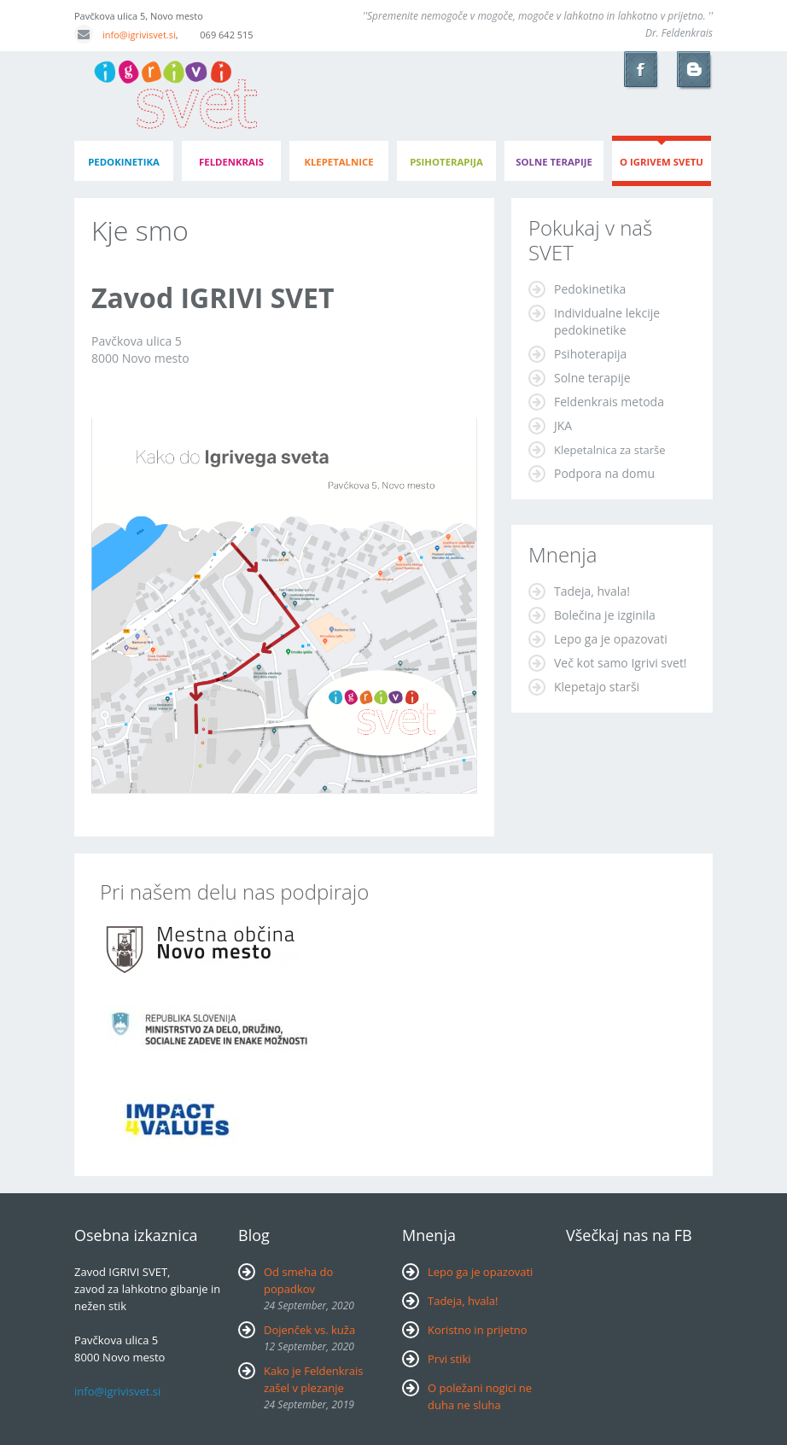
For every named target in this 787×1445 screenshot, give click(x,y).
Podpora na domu (604, 473)
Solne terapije (554, 161)
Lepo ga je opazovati (610, 639)
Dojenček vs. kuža (309, 1329)
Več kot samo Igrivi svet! (620, 663)
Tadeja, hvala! (592, 591)
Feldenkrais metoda (609, 401)
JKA (563, 425)
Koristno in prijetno (478, 1329)
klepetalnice (338, 161)
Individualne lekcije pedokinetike (607, 321)
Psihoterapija (590, 354)
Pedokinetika (590, 289)
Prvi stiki (449, 1358)
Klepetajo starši (596, 687)
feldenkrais (231, 161)
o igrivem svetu (661, 161)
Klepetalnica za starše (610, 449)
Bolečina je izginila (605, 615)
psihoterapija (446, 161)
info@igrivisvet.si (125, 34)
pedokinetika (124, 161)
